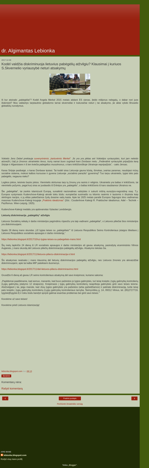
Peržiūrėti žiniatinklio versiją (70, 404)
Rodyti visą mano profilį (11, 459)
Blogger (72, 465)
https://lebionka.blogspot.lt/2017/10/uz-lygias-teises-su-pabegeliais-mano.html (41, 239)
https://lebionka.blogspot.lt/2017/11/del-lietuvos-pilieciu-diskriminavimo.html (39, 269)
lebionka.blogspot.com (15, 455)
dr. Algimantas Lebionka (28, 50)
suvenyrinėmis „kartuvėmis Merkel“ (52, 158)
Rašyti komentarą (12, 388)
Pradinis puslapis (70, 398)
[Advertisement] (70, 24)
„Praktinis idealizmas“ (53, 200)
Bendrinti (6, 376)
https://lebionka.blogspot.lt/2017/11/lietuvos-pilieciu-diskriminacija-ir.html (38, 254)
